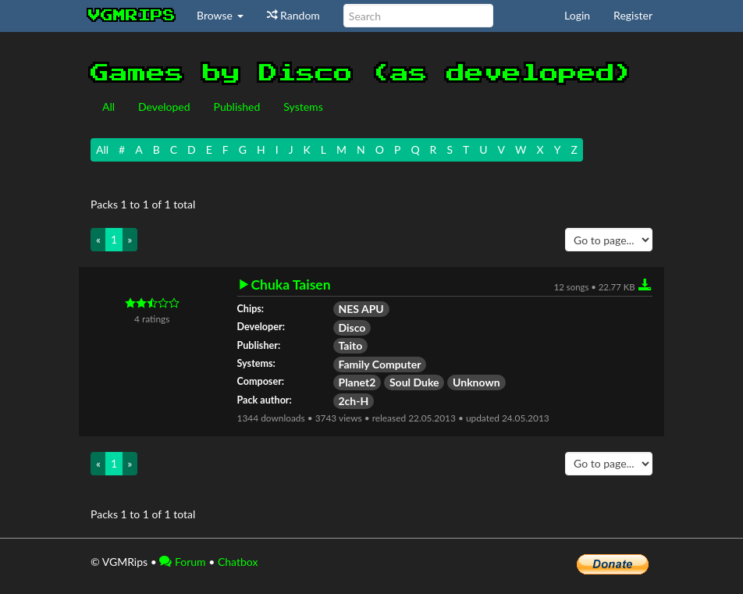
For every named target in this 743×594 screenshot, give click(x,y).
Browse (220, 15)
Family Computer (380, 364)
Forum (182, 561)
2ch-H (354, 400)
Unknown (476, 382)
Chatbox (238, 561)
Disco (352, 327)
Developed (164, 106)
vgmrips (132, 15)
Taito (351, 345)
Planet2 (357, 382)
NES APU (361, 308)
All (108, 106)
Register (632, 15)
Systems (302, 106)
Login (577, 15)
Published (237, 106)
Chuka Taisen (291, 285)
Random (293, 15)
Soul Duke (414, 382)
